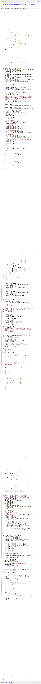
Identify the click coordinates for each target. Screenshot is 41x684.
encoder (5, 6)
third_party (33, 4)
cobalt (2, 4)
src (29, 4)
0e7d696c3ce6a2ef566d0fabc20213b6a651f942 (17, 4)
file (20, 8)
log (23, 8)
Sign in (39, 1)
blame (26, 8)
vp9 (1, 6)
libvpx (37, 4)
